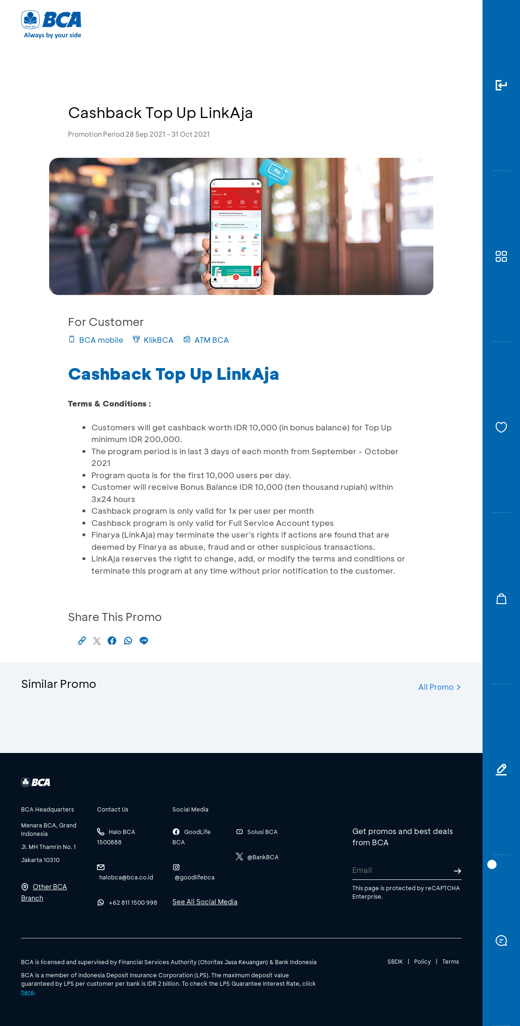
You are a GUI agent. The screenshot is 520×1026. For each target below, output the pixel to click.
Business (222, 24)
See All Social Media (205, 901)
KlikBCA (153, 340)
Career (333, 24)
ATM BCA (206, 340)
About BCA (279, 24)
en (453, 24)
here (27, 992)
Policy (422, 961)
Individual (168, 24)
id (436, 24)
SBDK (395, 961)
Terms (450, 961)
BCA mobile (95, 340)
